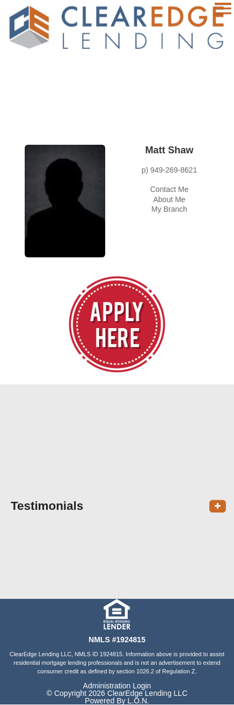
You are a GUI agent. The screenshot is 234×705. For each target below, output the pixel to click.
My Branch (169, 209)
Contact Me (169, 189)
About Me (169, 199)
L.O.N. (138, 700)
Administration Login (117, 685)
